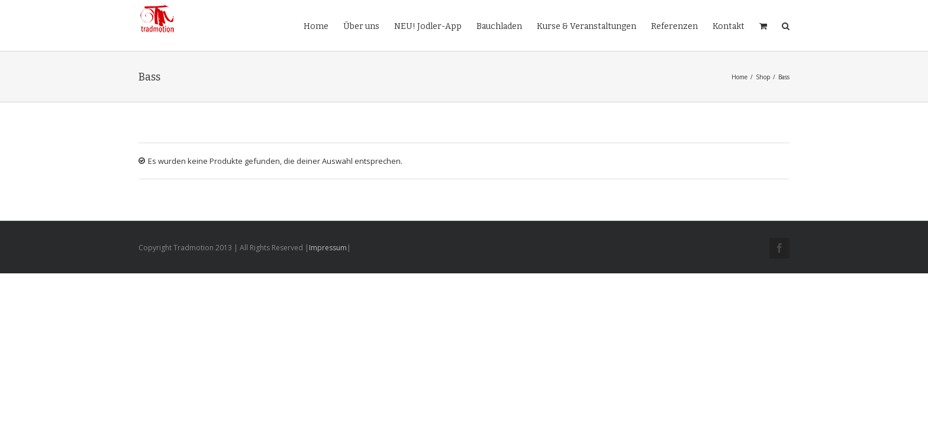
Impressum (328, 248)
